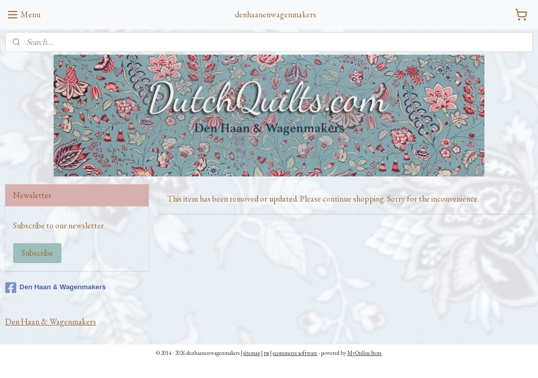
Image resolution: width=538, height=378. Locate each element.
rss (266, 352)
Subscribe (37, 252)
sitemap (251, 352)
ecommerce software (295, 352)
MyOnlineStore (364, 352)
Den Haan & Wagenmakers (55, 287)
